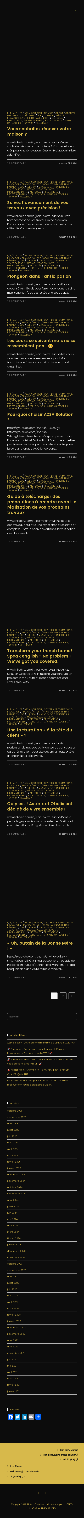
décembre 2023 (16, 1251)
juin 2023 (12, 1289)
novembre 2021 (16, 1353)
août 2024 (13, 1200)
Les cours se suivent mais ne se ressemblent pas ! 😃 (41, 343)
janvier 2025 (14, 1168)
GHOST (59, 113)
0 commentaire (17, 163)
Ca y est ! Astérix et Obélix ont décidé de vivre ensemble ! (40, 806)
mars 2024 (13, 1232)
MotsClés (57, 117)
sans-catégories (57, 194)
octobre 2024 (15, 1187)
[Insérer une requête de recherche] (42, 1016)
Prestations (14, 120)
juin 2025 (12, 1136)
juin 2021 (11, 1359)
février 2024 (14, 1238)
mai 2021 (12, 1365)
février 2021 (13, 1385)
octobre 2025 (15, 1110)
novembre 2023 (16, 1257)
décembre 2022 (16, 1327)
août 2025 (13, 1123)
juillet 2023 (13, 1283)
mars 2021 (13, 1378)
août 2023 (13, 1276)
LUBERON (49, 115)
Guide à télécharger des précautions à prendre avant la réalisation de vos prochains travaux (42, 505)
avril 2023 (12, 1302)
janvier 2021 (13, 1391)
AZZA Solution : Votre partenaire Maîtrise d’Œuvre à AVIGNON (41, 1042)
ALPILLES (17, 113)
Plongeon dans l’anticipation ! (41, 276)
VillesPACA (42, 122)
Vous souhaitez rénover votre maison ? (39, 131)
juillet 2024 (13, 1206)
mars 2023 (13, 1308)
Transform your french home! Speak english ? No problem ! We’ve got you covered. (39, 656)
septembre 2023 (16, 1270)
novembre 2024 (16, 1181)
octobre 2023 (15, 1263)
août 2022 (13, 1340)
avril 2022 (12, 1346)
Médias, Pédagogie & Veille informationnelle (36, 116)
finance (48, 113)
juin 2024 (12, 1212)
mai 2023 (12, 1295)
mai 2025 (12, 1142)
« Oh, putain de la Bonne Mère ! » (40, 945)
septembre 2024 (16, 1193)
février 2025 (14, 1161)
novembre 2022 (16, 1334)
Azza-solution (33, 113)
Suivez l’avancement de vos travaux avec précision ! (37, 205)
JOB (39, 115)
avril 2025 (12, 1149)
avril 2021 (12, 1372)
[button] (76, 12)
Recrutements (53, 120)
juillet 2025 (13, 1130)
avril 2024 (12, 1225)
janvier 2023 (14, 1321)
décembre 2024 (16, 1174)
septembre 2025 (16, 1117)
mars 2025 (13, 1155)
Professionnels (33, 120)
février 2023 (14, 1314)
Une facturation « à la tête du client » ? (39, 732)
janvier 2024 (14, 1244)
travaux (28, 122)
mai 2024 (12, 1219)
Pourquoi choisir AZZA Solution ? (40, 417)
